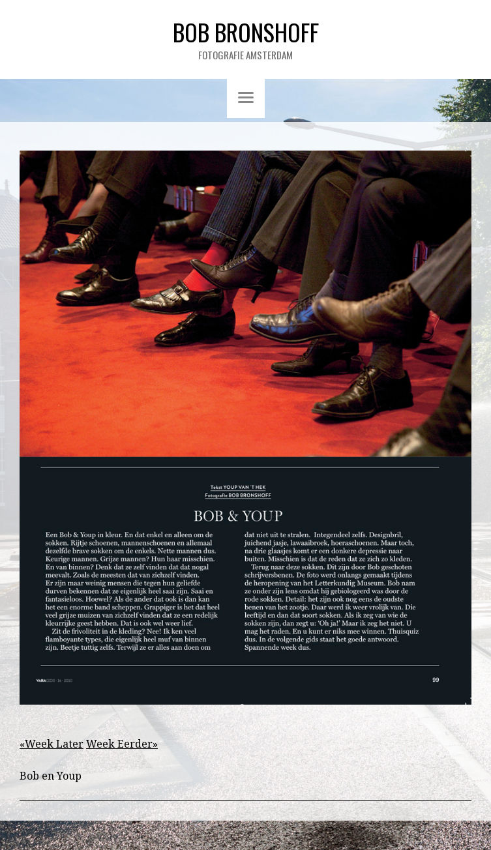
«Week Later (51, 744)
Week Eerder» (122, 744)
